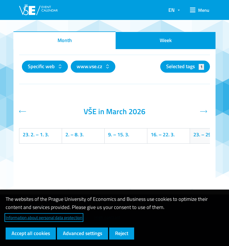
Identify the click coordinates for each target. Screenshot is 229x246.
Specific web (42, 66)
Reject (121, 233)
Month (65, 40)
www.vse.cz (90, 66)
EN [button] (171, 10)
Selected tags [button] (185, 66)
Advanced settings (82, 233)
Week (166, 40)
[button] (198, 10)
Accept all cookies (31, 233)
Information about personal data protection (44, 217)
